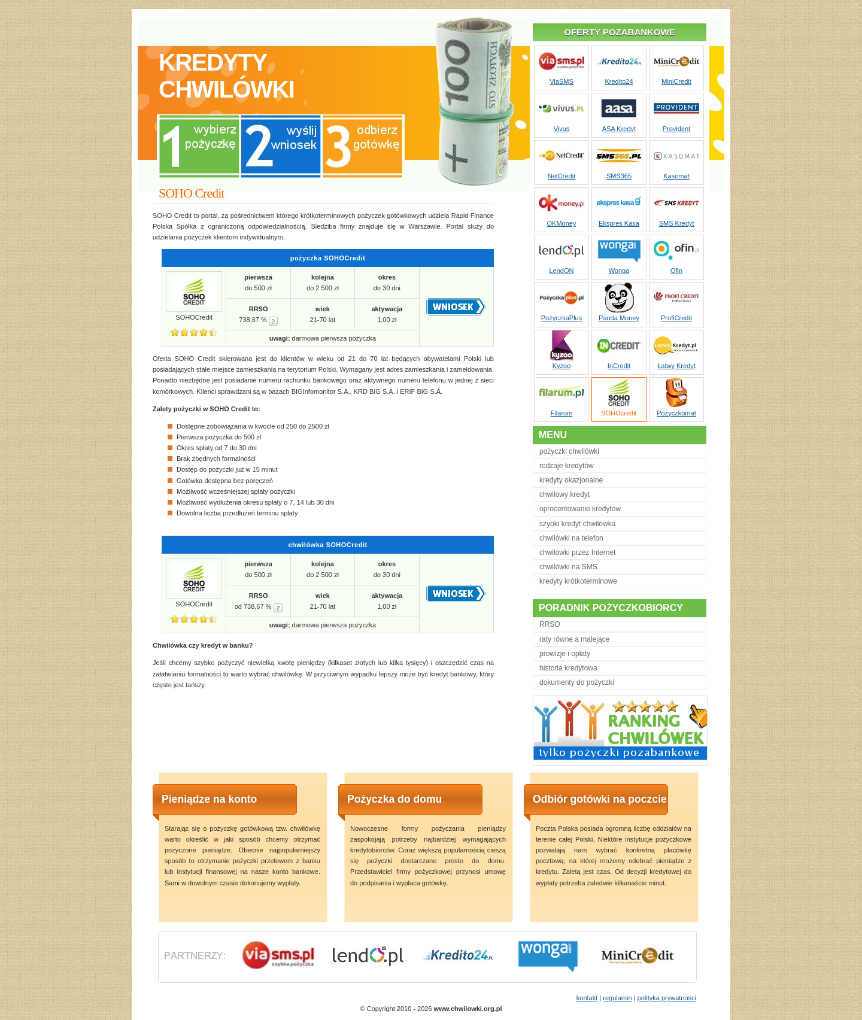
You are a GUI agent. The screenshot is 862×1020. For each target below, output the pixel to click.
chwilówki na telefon (571, 538)
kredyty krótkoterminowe (578, 581)
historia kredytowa (568, 668)
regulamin (617, 997)
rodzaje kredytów (566, 466)
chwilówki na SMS (568, 567)
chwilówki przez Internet (577, 552)
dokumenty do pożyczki (576, 682)
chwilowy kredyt (564, 494)
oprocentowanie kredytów (580, 509)
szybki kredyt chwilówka (577, 524)
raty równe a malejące (574, 639)
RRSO (549, 624)
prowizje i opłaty (564, 653)
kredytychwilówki (226, 75)
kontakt (586, 997)
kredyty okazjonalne (571, 480)
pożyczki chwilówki (569, 451)
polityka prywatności (667, 997)
